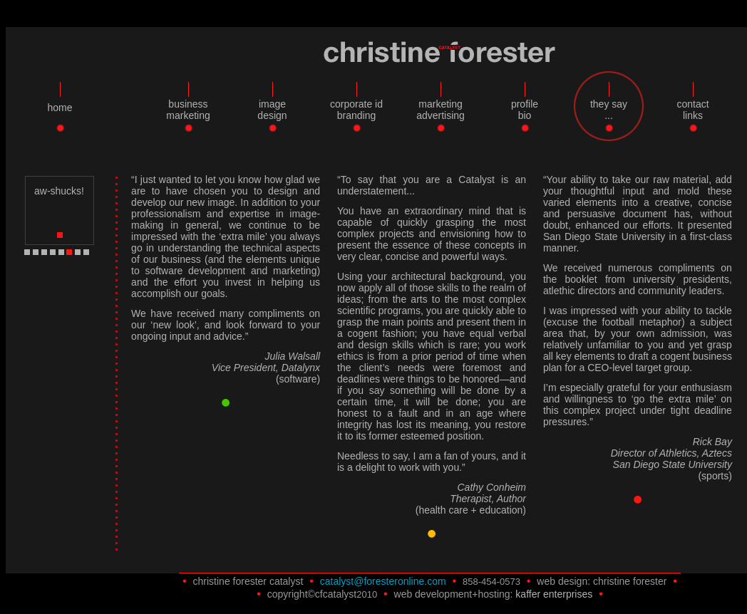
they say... (608, 109)
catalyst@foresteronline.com (383, 581)
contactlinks (692, 109)
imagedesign (272, 109)
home (59, 107)
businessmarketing (188, 109)
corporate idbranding (356, 109)
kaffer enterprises (553, 594)
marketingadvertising (440, 109)
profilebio (524, 109)
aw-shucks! (59, 191)
